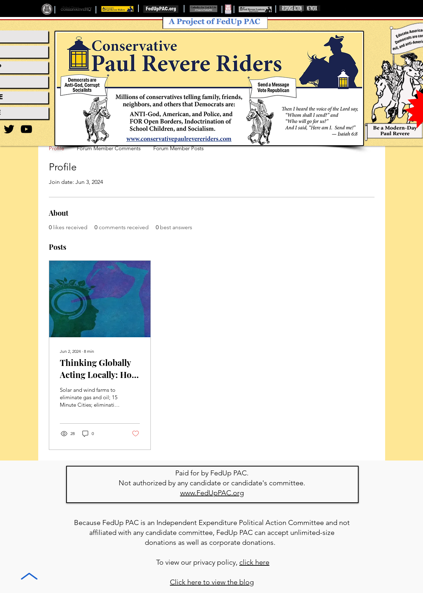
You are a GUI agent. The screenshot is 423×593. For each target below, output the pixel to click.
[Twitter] (9, 129)
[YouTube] (26, 129)
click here (254, 562)
